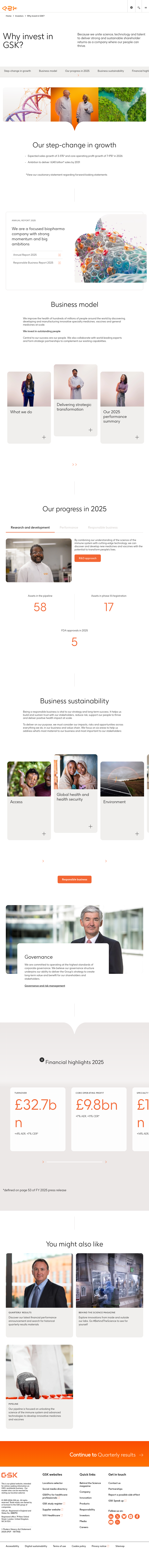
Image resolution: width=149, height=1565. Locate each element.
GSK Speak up (116, 1500)
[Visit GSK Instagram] (130, 1516)
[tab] (30, 527)
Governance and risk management (45, 985)
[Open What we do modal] (29, 408)
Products (84, 1503)
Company (85, 1491)
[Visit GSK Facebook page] (137, 1516)
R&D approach (87, 558)
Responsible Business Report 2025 (33, 262)
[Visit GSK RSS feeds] (117, 1522)
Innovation (86, 1497)
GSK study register (52, 1503)
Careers (84, 1527)
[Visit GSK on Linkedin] (110, 1516)
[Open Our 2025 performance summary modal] (122, 408)
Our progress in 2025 (77, 70)
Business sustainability (111, 70)
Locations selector (52, 1483)
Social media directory (54, 1488)
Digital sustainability (36, 1546)
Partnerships (115, 1488)
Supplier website (51, 1509)
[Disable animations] (42, 1059)
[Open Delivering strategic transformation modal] (75, 400)
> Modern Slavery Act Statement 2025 (16, 1530)
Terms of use (59, 1546)
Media (83, 1521)
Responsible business (74, 879)
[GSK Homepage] (10, 8)
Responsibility (87, 1509)
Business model (48, 70)
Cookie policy (79, 1546)
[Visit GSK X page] (117, 1516)
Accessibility (12, 1546)
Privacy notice (99, 1546)
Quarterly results (106, 1454)
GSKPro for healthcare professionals (54, 1496)
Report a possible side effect (124, 1494)
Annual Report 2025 (25, 254)
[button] (78, 75)
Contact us (114, 1483)
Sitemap (120, 1546)
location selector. (18, 1493)
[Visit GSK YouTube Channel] (110, 1522)
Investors (84, 1515)
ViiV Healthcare (51, 1515)
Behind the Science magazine (90, 1484)
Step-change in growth (17, 70)
